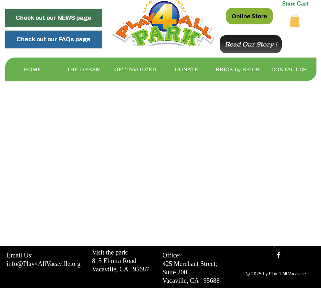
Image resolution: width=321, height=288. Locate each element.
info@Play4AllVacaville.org (43, 263)
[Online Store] (249, 16)
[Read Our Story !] (251, 44)
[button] (295, 21)
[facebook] (279, 255)
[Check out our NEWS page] (53, 18)
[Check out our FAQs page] (53, 39)
